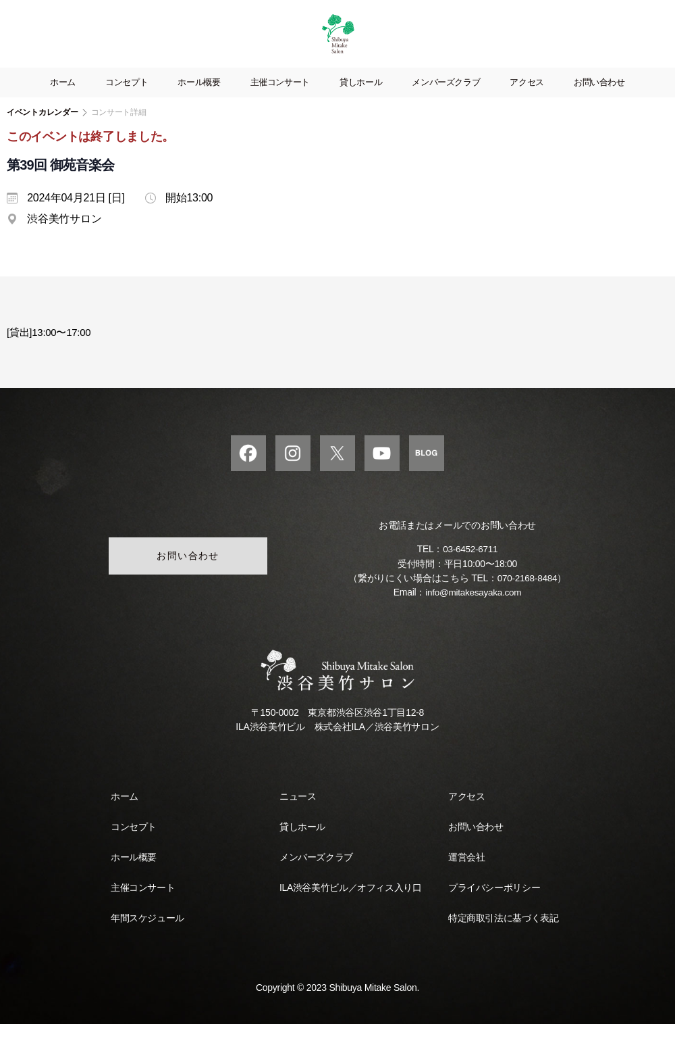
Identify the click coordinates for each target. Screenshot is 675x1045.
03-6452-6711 (470, 570)
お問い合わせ (599, 102)
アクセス (527, 102)
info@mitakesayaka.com (473, 613)
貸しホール (361, 102)
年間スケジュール (147, 938)
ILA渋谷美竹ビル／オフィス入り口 (350, 908)
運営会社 (466, 878)
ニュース (297, 817)
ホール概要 (199, 102)
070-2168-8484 (527, 598)
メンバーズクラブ (446, 102)
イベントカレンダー (42, 132)
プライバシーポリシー (494, 908)
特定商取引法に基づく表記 (503, 938)
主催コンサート (280, 102)
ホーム (63, 102)
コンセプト (126, 102)
